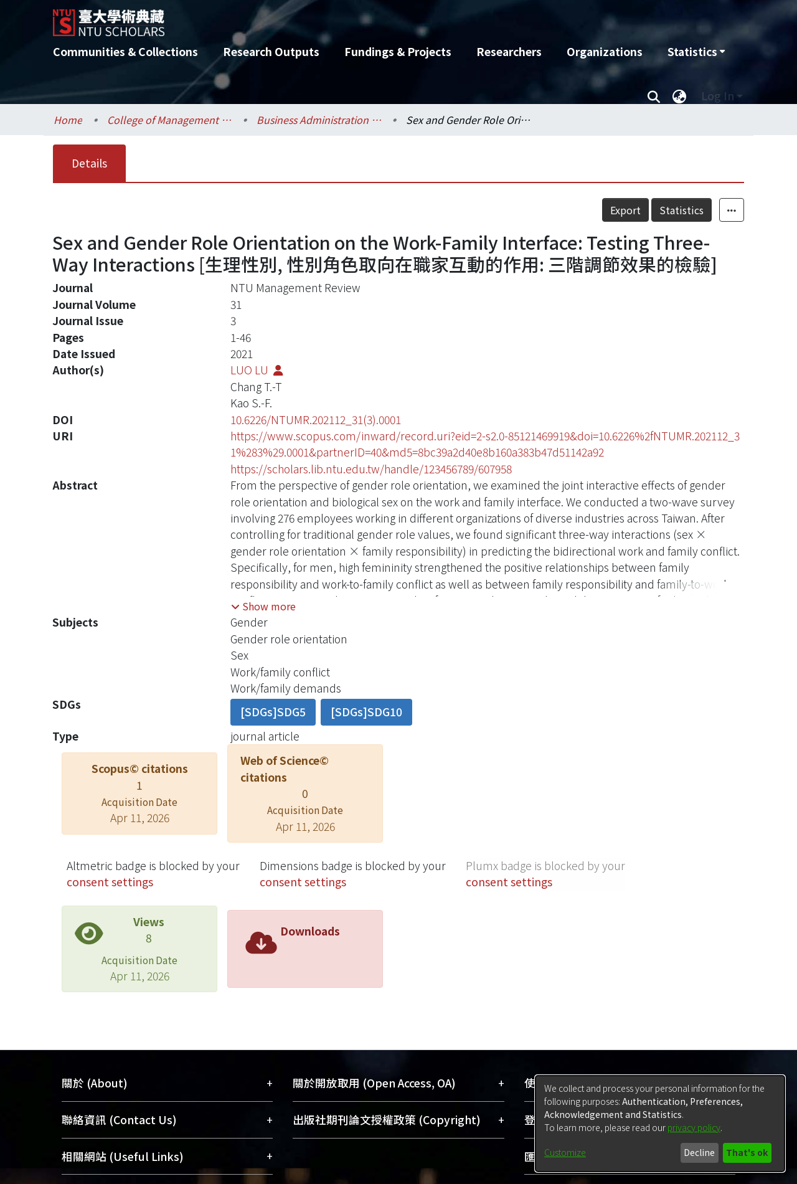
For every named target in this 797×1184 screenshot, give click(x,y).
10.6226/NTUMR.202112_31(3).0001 (315, 419)
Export (625, 209)
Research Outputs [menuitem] (271, 51)
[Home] (331, 18)
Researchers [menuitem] (509, 51)
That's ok (747, 1152)
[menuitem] (696, 51)
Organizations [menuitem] (605, 51)
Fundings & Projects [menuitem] (397, 51)
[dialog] (660, 1124)
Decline (699, 1152)
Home (68, 119)
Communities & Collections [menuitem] (125, 51)
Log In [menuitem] (717, 95)
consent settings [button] (110, 881)
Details (89, 163)
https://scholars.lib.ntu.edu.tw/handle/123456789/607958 (371, 468)
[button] (263, 606)
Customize (565, 1152)
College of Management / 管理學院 (169, 119)
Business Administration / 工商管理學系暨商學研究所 (319, 119)
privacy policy (693, 1127)
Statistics (681, 209)
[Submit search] (653, 95)
